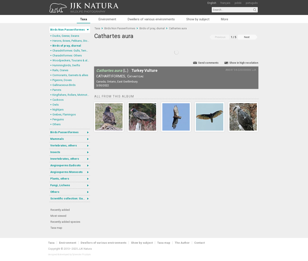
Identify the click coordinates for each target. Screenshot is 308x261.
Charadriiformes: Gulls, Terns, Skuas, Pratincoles (71, 50)
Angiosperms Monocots (66, 172)
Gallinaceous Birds (64, 85)
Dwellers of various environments (151, 19)
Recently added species (65, 221)
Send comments (208, 63)
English (211, 2)
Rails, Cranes (60, 70)
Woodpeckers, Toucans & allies (71, 60)
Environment (107, 19)
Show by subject (197, 19)
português (252, 2)
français (225, 2)
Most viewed (58, 215)
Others (56, 124)
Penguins (58, 119)
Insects (55, 152)
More (224, 19)
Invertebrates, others (64, 158)
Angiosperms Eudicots (65, 165)
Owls (55, 104)
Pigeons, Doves (62, 80)
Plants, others (59, 178)
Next (247, 37)
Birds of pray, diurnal (66, 45)
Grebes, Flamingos (64, 114)
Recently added (60, 209)
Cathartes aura (178, 28)
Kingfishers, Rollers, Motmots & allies (71, 94)
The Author (182, 242)
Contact (199, 242)
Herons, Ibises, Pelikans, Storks (71, 40)
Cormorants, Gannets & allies (70, 75)
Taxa (83, 19)
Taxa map (56, 227)
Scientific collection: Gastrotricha (70, 198)
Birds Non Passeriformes (67, 29)
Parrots (56, 89)
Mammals (57, 138)
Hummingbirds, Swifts (66, 65)
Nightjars (58, 109)
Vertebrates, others (63, 145)
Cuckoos (58, 99)
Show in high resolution (243, 63)
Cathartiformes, (111, 76)
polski (238, 2)
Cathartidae (135, 76)
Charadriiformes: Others (67, 55)
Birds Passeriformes (64, 132)
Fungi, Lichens (60, 185)
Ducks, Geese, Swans (65, 35)
